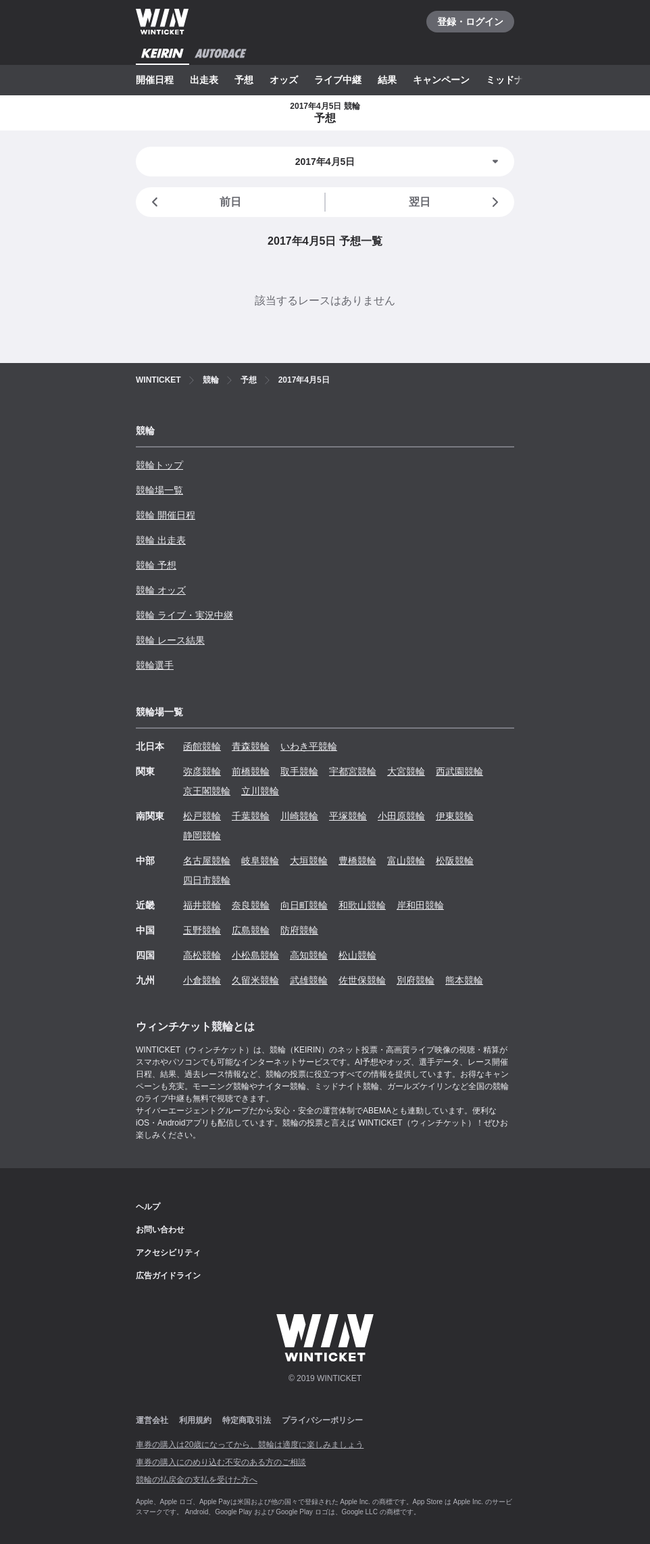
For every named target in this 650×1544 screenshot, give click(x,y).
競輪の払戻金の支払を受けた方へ (196, 1480)
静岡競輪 (202, 835)
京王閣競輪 (206, 791)
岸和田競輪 (420, 905)
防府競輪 (299, 930)
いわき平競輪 (308, 746)
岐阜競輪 (260, 860)
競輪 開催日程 (165, 515)
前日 (194, 202)
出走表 (204, 79)
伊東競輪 (455, 816)
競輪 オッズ (161, 590)
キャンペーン (441, 79)
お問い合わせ (160, 1229)
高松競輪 (202, 955)
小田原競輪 (401, 816)
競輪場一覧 (159, 490)
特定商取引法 (246, 1420)
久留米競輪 (255, 980)
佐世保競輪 (362, 980)
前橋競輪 (251, 771)
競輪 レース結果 (170, 640)
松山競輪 (357, 955)
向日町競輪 (304, 905)
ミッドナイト (514, 79)
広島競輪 (251, 930)
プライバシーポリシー (322, 1420)
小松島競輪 (255, 955)
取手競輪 (299, 771)
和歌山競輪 (362, 905)
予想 (243, 79)
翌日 (456, 202)
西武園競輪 (459, 771)
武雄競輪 (309, 980)
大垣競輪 (309, 860)
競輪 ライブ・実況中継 (184, 615)
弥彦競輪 (202, 771)
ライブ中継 (337, 79)
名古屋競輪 (206, 860)
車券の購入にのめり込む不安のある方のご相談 (221, 1462)
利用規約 (195, 1420)
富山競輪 (406, 860)
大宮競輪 (406, 771)
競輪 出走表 (161, 540)
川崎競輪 (299, 816)
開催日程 (155, 79)
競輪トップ (159, 465)
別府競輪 (415, 980)
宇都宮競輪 (352, 771)
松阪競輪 (455, 860)
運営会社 (152, 1420)
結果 (387, 79)
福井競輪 (202, 905)
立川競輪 (260, 791)
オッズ (284, 79)
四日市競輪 (206, 880)
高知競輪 (309, 955)
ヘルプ (148, 1206)
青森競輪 (251, 746)
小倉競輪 (202, 980)
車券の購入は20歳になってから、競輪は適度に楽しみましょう (250, 1444)
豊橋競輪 (357, 860)
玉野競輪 (202, 930)
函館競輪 (202, 746)
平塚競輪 (348, 816)
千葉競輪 (251, 816)
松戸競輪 (202, 816)
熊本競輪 (464, 980)
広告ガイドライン (168, 1275)
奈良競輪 (251, 905)
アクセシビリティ (168, 1252)
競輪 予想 (156, 565)
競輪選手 (155, 665)
